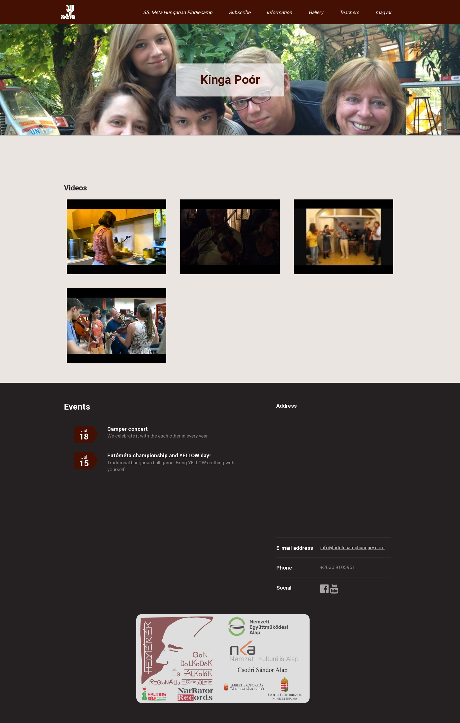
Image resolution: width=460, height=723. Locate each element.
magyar (383, 12)
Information (279, 12)
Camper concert (127, 429)
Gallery (315, 12)
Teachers (349, 12)
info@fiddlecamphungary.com (352, 547)
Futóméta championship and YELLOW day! (159, 455)
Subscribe (239, 12)
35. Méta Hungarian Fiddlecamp (177, 12)
